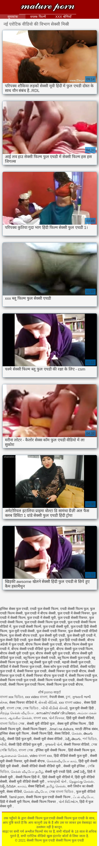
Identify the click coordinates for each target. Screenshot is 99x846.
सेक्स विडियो (62, 733)
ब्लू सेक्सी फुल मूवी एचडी (45, 662)
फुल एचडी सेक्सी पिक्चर (72, 617)
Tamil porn (16, 797)
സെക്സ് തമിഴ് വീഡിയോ (55, 713)
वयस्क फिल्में (38, 17)
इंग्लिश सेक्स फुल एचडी (14, 609)
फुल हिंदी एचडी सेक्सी (72, 640)
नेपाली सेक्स (56, 697)
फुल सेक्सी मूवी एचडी (52, 635)
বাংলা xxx (40, 718)
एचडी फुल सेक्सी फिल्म (44, 609)
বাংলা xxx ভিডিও (11, 697)
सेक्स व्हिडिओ (36, 786)
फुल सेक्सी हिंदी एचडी (13, 640)
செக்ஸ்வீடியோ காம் (62, 761)
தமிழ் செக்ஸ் (56, 786)
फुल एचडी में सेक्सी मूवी (41, 617)
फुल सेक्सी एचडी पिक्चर (51, 631)
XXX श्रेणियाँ (63, 17)
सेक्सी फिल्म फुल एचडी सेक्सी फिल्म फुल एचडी (47, 8)
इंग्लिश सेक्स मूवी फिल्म (15, 733)
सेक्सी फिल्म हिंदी (42, 733)
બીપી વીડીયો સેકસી (54, 708)
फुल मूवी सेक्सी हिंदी (82, 708)
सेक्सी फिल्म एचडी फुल (83, 675)
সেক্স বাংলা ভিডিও (61, 791)
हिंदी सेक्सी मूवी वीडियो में (57, 777)
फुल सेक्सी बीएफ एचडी (23, 635)
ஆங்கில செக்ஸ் (20, 718)
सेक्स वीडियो (14, 791)
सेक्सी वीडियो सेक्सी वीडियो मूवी (41, 766)
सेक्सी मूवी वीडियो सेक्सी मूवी (27, 781)
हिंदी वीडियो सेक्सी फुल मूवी (71, 756)
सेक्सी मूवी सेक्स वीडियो (48, 739)
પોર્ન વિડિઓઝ (68, 802)
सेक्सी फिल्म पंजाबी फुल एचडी (56, 680)
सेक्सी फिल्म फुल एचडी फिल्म (26, 684)
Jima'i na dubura (61, 729)
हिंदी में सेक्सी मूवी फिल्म (15, 802)
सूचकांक (13, 17)
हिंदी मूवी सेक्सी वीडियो (80, 718)
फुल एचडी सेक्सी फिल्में (27, 626)
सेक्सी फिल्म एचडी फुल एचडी (18, 680)
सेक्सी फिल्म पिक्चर (44, 802)
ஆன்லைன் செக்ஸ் (14, 756)
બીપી (3, 744)
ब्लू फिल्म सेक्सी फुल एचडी (74, 658)
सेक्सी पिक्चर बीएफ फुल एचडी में (46, 675)
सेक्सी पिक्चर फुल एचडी (32, 671)
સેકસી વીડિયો (47, 702)
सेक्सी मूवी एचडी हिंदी (58, 772)
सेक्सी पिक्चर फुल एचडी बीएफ (67, 671)
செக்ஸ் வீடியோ (35, 791)
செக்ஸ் (77, 733)
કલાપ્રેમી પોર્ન (57, 781)
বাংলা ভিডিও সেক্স (12, 723)
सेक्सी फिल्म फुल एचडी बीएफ (64, 684)
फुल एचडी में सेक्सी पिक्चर (74, 613)
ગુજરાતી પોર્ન (53, 744)
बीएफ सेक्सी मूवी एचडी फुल (17, 653)
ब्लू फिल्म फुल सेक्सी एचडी (39, 658)
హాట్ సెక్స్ (79, 772)
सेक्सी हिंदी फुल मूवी (19, 739)
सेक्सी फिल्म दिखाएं (35, 729)
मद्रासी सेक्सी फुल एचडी (76, 662)
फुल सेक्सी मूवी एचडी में (81, 635)
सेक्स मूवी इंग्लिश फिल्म (72, 723)
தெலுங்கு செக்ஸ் (81, 781)
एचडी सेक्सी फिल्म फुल (74, 609)
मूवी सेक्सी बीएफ (34, 761)
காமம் (21, 786)
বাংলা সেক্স (14, 708)
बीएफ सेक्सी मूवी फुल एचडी (53, 653)
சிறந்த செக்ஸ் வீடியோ (17, 713)
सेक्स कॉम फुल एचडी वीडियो (60, 666)
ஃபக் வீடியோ (83, 797)
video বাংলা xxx (41, 756)
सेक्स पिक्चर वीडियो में (23, 702)
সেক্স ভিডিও (31, 708)
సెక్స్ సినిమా (8, 786)
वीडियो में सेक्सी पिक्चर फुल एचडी (20, 666)
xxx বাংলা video (70, 702)
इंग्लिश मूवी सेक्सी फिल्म (51, 750)
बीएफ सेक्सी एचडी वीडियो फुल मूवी (32, 649)
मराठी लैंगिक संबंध (86, 729)
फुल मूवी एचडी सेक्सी (22, 631)
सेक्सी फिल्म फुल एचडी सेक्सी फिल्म (48, 797)
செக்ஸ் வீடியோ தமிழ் (27, 772)
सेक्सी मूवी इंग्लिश (74, 766)
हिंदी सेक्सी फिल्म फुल (81, 750)
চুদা (68, 697)
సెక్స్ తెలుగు (73, 739)
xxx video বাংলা (36, 697)
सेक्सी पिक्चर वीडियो (77, 744)
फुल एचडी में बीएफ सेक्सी (40, 613)
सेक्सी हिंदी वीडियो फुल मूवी (25, 744)
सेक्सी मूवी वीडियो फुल (41, 723)
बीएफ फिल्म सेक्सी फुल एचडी (43, 644)
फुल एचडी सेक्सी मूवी (56, 626)
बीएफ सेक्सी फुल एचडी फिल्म (74, 649)
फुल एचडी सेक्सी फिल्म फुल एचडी (45, 622)
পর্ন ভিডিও (89, 739)
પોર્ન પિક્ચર (56, 718)
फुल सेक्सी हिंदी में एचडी (42, 640)
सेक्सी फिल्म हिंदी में (28, 777)
